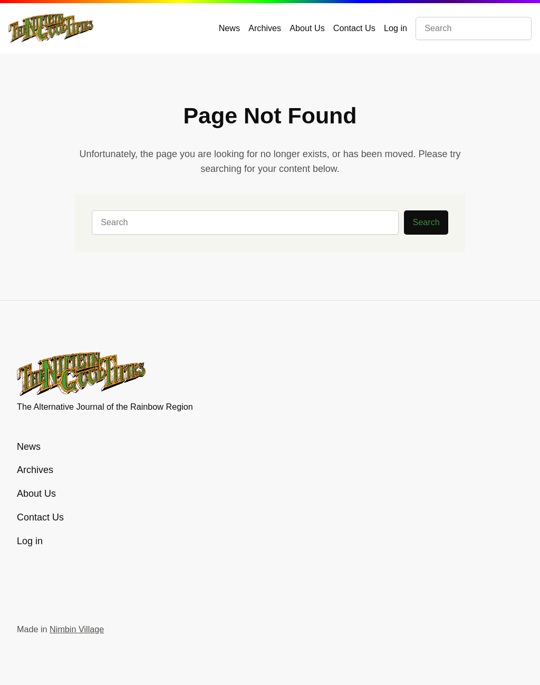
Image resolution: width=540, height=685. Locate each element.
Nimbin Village (77, 629)
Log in (395, 28)
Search (426, 222)
